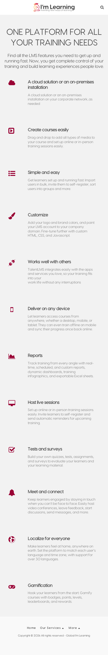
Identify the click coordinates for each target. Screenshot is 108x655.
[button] (5, 7)
